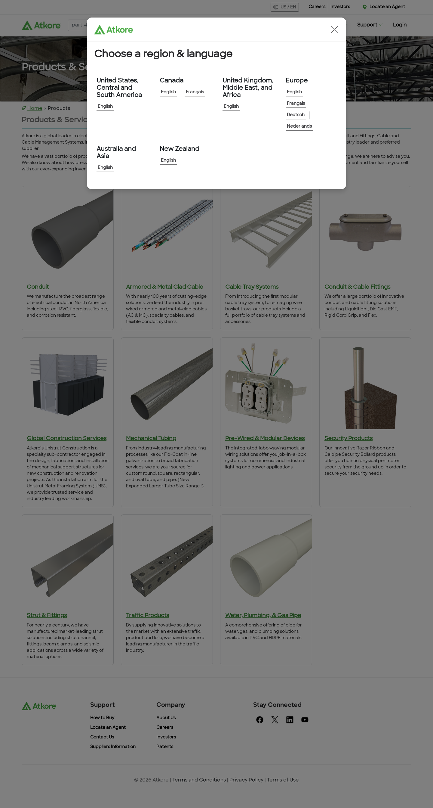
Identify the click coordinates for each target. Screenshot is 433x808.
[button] (334, 29)
